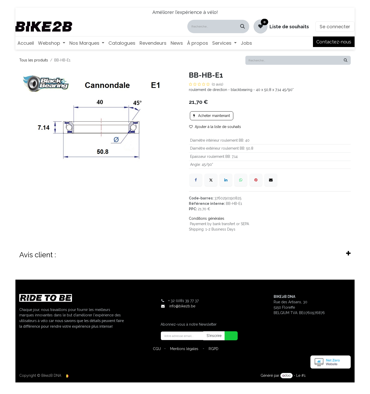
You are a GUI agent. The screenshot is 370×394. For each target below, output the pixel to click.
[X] (211, 180)
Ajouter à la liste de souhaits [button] (215, 127)
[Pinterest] (256, 180)
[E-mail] (271, 180)
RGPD (213, 349)
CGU (157, 349)
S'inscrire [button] (214, 336)
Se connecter (335, 26)
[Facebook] (196, 180)
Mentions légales (184, 349)
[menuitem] (25, 43)
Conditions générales (206, 218)
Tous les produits (33, 60)
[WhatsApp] (241, 180)
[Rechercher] (242, 26)
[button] (228, 335)
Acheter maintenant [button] (211, 116)
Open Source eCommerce (329, 375)
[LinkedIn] (226, 180)
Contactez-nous (333, 41)
